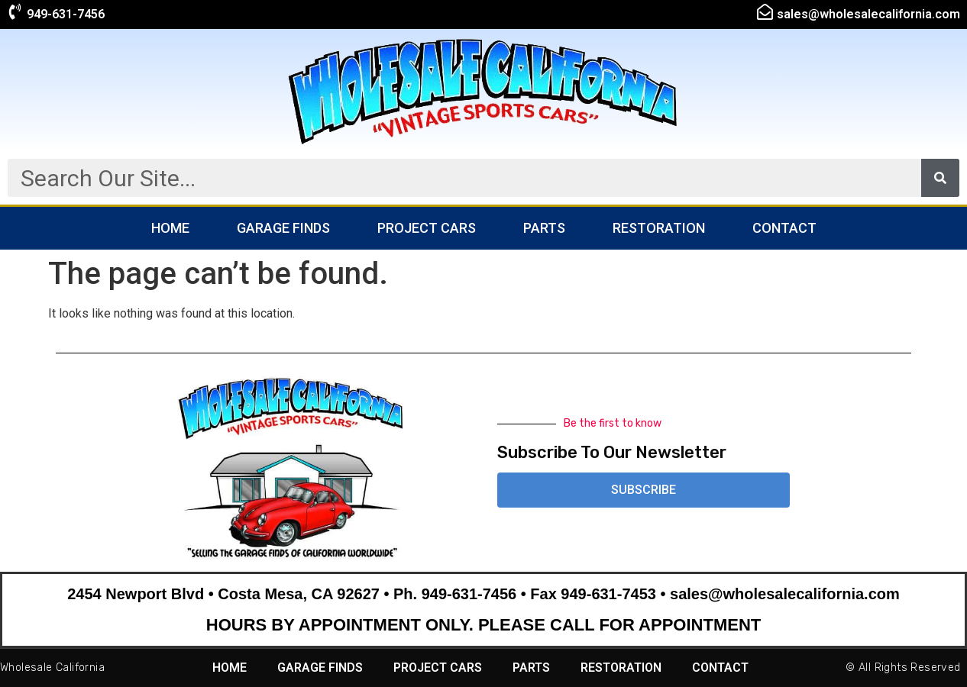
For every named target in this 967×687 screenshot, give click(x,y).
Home (170, 228)
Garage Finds (283, 228)
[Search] (940, 178)
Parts (544, 228)
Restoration (659, 228)
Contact (784, 228)
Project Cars (426, 228)
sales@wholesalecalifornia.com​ (868, 14)
